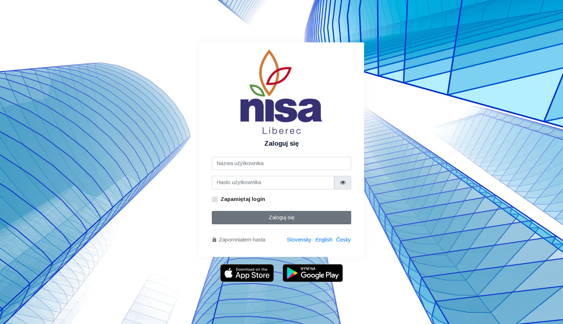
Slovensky (299, 239)
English (323, 239)
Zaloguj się (281, 217)
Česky (343, 239)
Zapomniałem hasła (238, 239)
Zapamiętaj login (242, 199)
